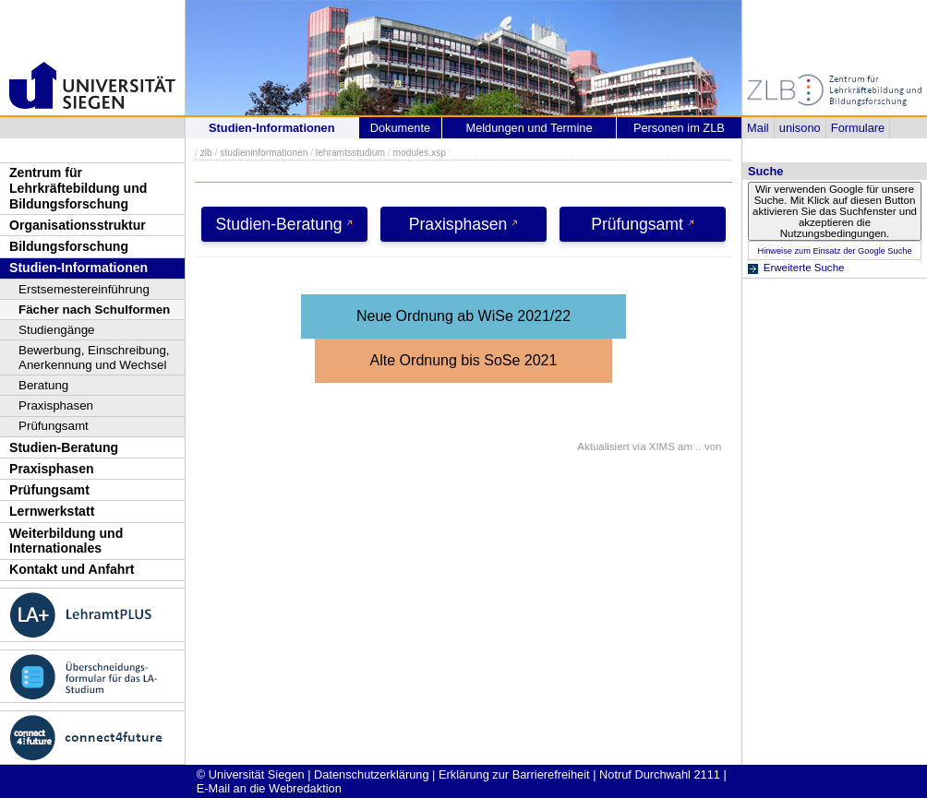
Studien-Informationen (78, 267)
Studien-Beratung (63, 447)
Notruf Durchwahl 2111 (659, 774)
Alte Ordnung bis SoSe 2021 (464, 360)
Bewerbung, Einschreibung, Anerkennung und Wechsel (94, 357)
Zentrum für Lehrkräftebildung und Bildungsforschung (78, 187)
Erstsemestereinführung (84, 289)
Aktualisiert (603, 446)
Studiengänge (56, 330)
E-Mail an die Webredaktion (269, 788)
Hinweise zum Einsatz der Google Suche (834, 251)
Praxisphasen (55, 405)
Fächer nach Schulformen (94, 309)
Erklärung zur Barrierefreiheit (514, 774)
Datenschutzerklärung (371, 774)
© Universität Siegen (251, 774)
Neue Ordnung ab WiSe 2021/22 (463, 316)
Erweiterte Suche (804, 267)
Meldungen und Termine (528, 128)
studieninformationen (263, 153)
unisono (800, 128)
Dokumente (400, 128)
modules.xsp (418, 153)
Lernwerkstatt (51, 511)
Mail (757, 128)
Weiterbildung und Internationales (66, 541)
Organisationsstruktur (77, 225)
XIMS (662, 446)
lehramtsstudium (350, 153)
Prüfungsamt (53, 426)
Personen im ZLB (679, 128)
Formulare (858, 128)
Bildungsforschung (68, 246)
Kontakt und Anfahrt (72, 569)
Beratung (43, 385)
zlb (206, 153)
